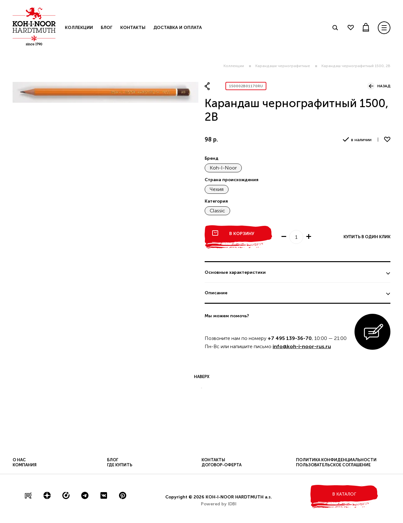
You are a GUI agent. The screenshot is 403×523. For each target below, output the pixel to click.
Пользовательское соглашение (333, 465)
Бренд (212, 158)
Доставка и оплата (177, 27)
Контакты (132, 27)
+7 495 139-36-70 (290, 338)
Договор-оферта (221, 465)
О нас (19, 459)
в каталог (344, 494)
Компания (25, 465)
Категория (216, 201)
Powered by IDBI (218, 504)
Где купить (119, 465)
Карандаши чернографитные (282, 66)
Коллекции (234, 66)
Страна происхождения (231, 179)
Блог (106, 27)
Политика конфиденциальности (336, 459)
